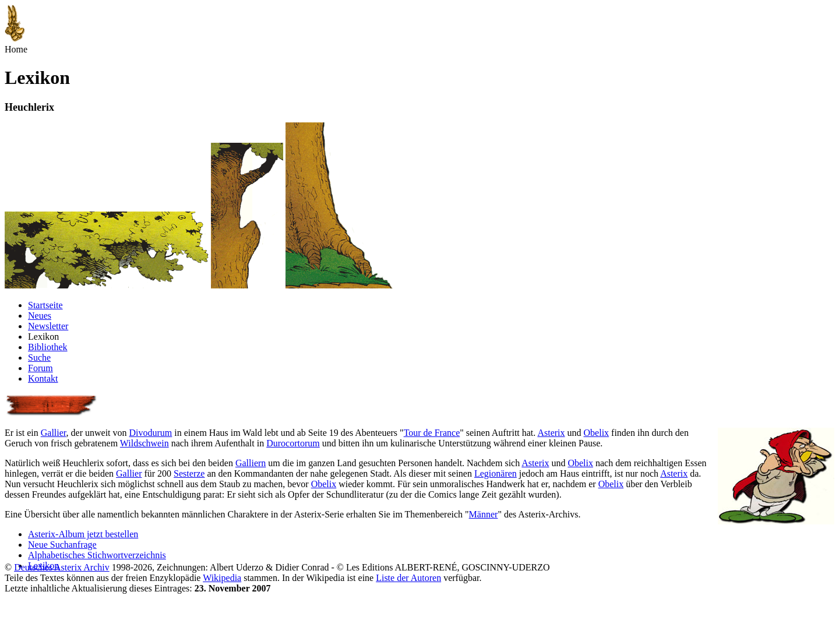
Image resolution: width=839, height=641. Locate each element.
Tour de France (432, 433)
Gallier (53, 433)
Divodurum (150, 433)
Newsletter (48, 326)
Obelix (596, 433)
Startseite (45, 305)
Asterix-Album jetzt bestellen (83, 534)
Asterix (551, 433)
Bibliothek (48, 347)
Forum (40, 368)
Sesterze (189, 473)
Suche (39, 357)
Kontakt (43, 378)
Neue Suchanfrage (62, 545)
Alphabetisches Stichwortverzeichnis (97, 555)
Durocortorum (293, 443)
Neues (39, 315)
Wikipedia (222, 578)
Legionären (495, 473)
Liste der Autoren (408, 578)
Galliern (250, 463)
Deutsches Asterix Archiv (62, 567)
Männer (483, 514)
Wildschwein (144, 443)
